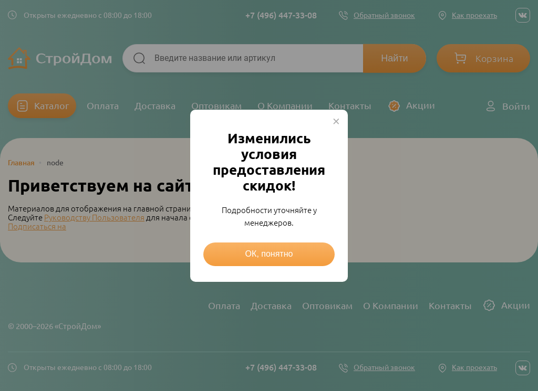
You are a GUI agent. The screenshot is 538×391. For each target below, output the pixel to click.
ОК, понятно (269, 253)
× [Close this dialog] (336, 121)
